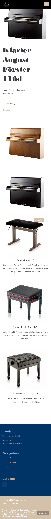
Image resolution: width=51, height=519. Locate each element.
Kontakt (8, 467)
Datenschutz (16, 503)
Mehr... (24, 516)
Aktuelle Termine (12, 462)
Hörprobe (6, 110)
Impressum (6, 503)
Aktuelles (9, 457)
